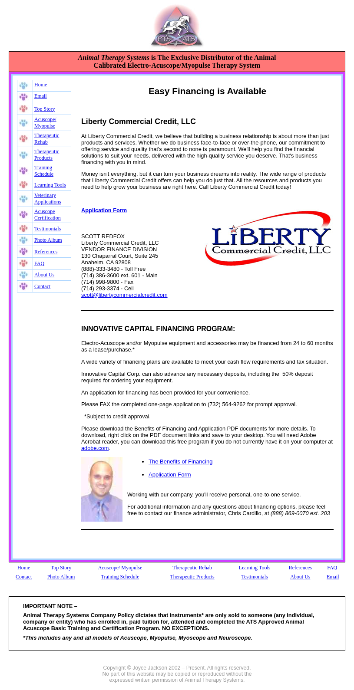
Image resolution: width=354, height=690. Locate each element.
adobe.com (95, 448)
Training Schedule (43, 170)
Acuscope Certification (47, 214)
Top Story (44, 109)
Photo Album (48, 240)
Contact (42, 286)
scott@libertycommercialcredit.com (124, 295)
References (45, 252)
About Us (44, 275)
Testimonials (47, 229)
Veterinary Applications (47, 198)
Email (40, 96)
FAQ (39, 263)
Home (40, 85)
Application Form (170, 474)
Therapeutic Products (46, 154)
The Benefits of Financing (180, 461)
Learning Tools (50, 185)
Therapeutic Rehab (46, 138)
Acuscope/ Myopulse (45, 122)
